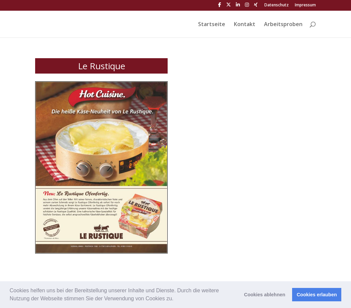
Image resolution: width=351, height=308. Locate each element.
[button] (176, 299)
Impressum (305, 5)
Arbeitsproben (283, 25)
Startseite (211, 25)
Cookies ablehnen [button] (264, 294)
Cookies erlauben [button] (317, 294)
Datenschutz (276, 5)
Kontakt (244, 25)
